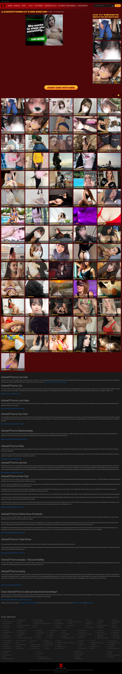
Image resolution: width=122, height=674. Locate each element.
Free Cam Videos (41, 632)
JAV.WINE (5, 619)
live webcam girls (22, 630)
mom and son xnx (53, 630)
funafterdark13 (6, 627)
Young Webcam (6, 651)
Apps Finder (71, 625)
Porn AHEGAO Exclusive (102, 637)
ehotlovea (70, 623)
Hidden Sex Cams (7, 655)
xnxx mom (114, 623)
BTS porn (51, 636)
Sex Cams (64, 636)
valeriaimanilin (89, 621)
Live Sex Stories (116, 630)
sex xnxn (40, 653)
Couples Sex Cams (42, 656)
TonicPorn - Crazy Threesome (75, 621)
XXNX (19, 623)
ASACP (61, 668)
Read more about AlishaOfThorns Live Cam (55, 382)
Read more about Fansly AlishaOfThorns (11, 585)
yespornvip (20, 621)
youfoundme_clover (35, 644)
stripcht (80, 642)
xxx (32, 642)
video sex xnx (58, 625)
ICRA (64, 668)
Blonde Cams (78, 651)
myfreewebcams (7, 646)
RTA (57, 668)
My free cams (89, 603)
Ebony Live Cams (95, 646)
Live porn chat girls (38, 621)
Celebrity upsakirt (117, 637)
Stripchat (81, 603)
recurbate (28, 603)
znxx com (18, 646)
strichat (64, 632)
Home (10, 6)
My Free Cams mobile (67, 6)
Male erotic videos (79, 653)
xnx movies (81, 640)
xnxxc (87, 625)
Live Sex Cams (58, 619)
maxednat (51, 632)
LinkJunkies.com (61, 648)
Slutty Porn (20, 627)
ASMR (4, 656)
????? (39, 655)
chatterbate (110, 656)
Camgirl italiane (100, 632)
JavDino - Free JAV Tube (23, 625)
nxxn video (33, 640)
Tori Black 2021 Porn (101, 634)
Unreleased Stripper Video (97, 642)
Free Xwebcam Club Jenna (44, 658)
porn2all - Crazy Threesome (114, 655)
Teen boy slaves (116, 636)
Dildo (11, 459)
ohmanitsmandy (48, 642)
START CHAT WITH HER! (61, 87)
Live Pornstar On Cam (8, 632)
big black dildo (111, 644)
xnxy (17, 642)
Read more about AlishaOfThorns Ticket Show (13, 553)
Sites (24, 6)
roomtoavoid (115, 634)
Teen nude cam (82, 630)
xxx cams (64, 630)
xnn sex (114, 625)
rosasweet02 (6, 625)
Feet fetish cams (49, 644)
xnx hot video (111, 646)
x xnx (69, 627)
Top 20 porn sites (7, 623)
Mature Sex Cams (7, 636)
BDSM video (89, 623)
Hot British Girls (34, 646)
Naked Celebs (116, 632)
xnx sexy (110, 653)
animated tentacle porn (113, 648)
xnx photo (20, 636)
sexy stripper (58, 627)
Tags (31, 6)
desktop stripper (22, 619)
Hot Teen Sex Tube (7, 642)
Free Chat (12, 507)
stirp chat (70, 619)
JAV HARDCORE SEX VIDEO (68, 637)
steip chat (114, 619)
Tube (2, 1)
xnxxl (46, 646)
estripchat (77, 656)
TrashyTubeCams (83, 648)
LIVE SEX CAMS (21, 632)
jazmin (35, 625)
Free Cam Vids (82, 632)
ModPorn (47, 640)
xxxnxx (51, 634)
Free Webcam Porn (7, 640)
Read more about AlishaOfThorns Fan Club (12, 424)
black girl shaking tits (103, 625)
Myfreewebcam (78, 658)
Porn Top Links (78, 655)
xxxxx (87, 619)
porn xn (38, 636)
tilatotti (92, 640)
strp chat (39, 637)
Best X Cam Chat (7, 648)
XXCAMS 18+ (101, 627)
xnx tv (80, 646)
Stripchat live (50, 6)
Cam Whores (40, 634)
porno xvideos (6, 637)
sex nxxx (59, 640)
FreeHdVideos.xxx (61, 646)
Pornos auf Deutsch (21, 640)
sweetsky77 (5, 644)
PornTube (47, 648)
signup (118, 5)
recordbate (34, 603)
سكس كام (7, 1)
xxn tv (39, 651)
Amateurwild (101, 621)
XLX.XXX (59, 644)
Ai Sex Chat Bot (65, 634)
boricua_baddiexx (59, 623)
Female (17, 6)
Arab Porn (5, 634)
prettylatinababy (21, 634)
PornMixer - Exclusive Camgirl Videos (65, 642)
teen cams (110, 651)
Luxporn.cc (5, 653)
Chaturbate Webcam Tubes (114, 642)
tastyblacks (39, 630)
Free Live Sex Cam (112, 640)
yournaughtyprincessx (8, 621)
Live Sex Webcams (116, 621)
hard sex (93, 644)
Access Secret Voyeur (21, 644)
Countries (38, 6)
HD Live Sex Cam (20, 648)
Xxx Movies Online (38, 619)
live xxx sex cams (35, 648)
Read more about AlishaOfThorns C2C (11, 393)
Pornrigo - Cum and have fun (85, 634)
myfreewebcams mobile (8, 658)
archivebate (22, 603)
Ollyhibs (93, 648)
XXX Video (81, 637)
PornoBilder (58, 621)
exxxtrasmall (6, 630)
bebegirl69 (81, 644)
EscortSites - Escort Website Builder (42, 623)
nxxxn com (100, 619)
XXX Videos (114, 627)
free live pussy (82, 636)
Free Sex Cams (89, 627)
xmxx (35, 627)
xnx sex (100, 623)
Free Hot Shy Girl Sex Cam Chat (25, 637)
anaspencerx (100, 636)
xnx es (50, 637)
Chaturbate (83, 6)
